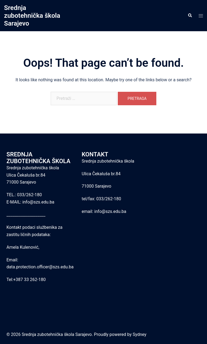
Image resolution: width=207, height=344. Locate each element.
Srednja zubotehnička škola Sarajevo (32, 15)
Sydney (139, 334)
